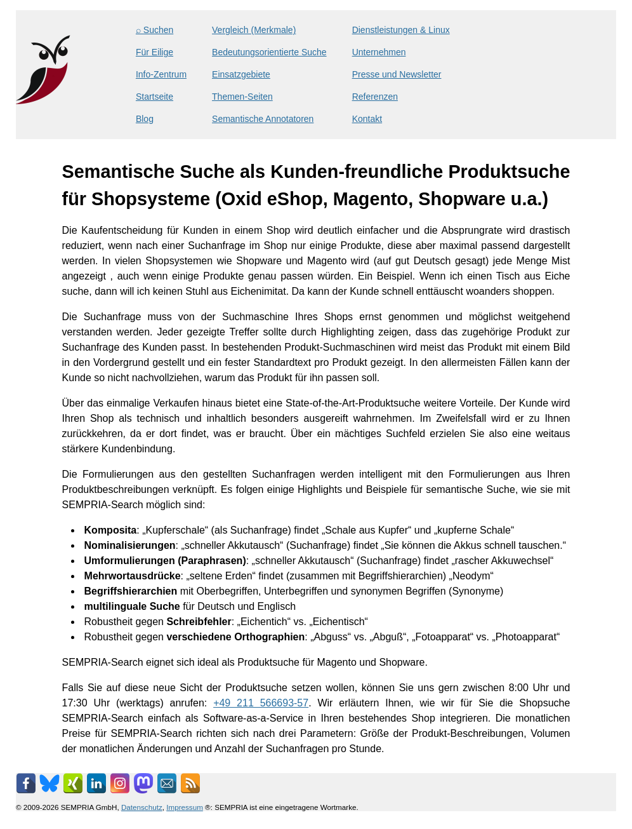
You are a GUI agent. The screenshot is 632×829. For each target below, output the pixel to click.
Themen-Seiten (242, 96)
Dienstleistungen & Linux (401, 30)
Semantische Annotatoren (262, 119)
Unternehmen (379, 52)
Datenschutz (141, 807)
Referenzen (375, 96)
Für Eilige (154, 52)
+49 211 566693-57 (260, 703)
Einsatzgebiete (241, 74)
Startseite (154, 96)
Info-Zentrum (161, 74)
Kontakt (367, 119)
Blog (145, 119)
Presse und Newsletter (397, 74)
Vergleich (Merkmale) (254, 30)
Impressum (184, 807)
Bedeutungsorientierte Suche (269, 52)
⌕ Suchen (154, 30)
